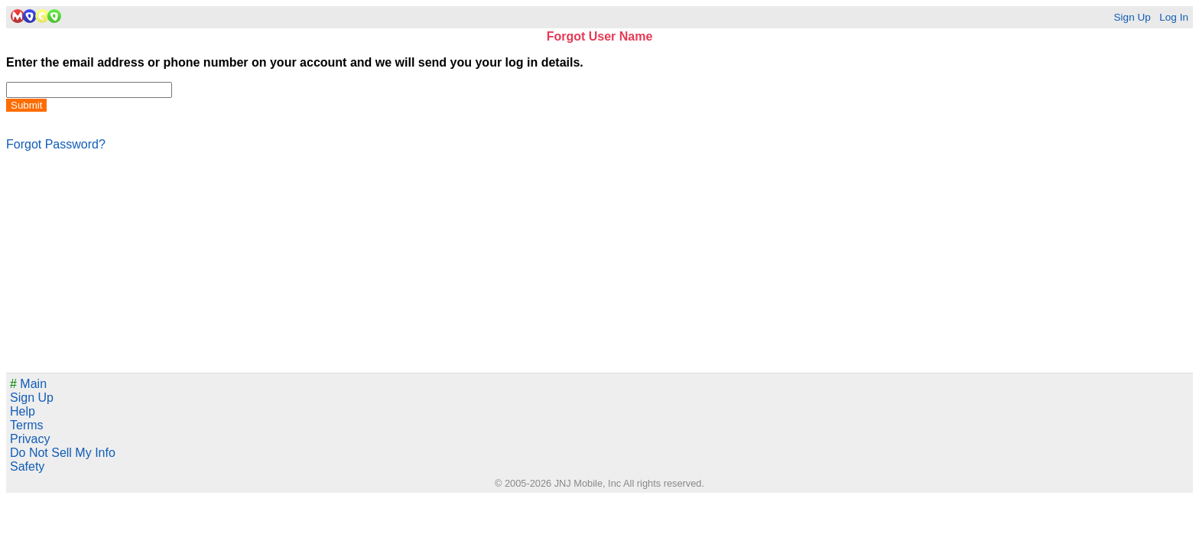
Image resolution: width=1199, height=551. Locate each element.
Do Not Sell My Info (62, 452)
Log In (1173, 17)
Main (28, 383)
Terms (27, 425)
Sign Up (1131, 17)
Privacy (30, 438)
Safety (27, 466)
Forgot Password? (56, 144)
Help (22, 411)
